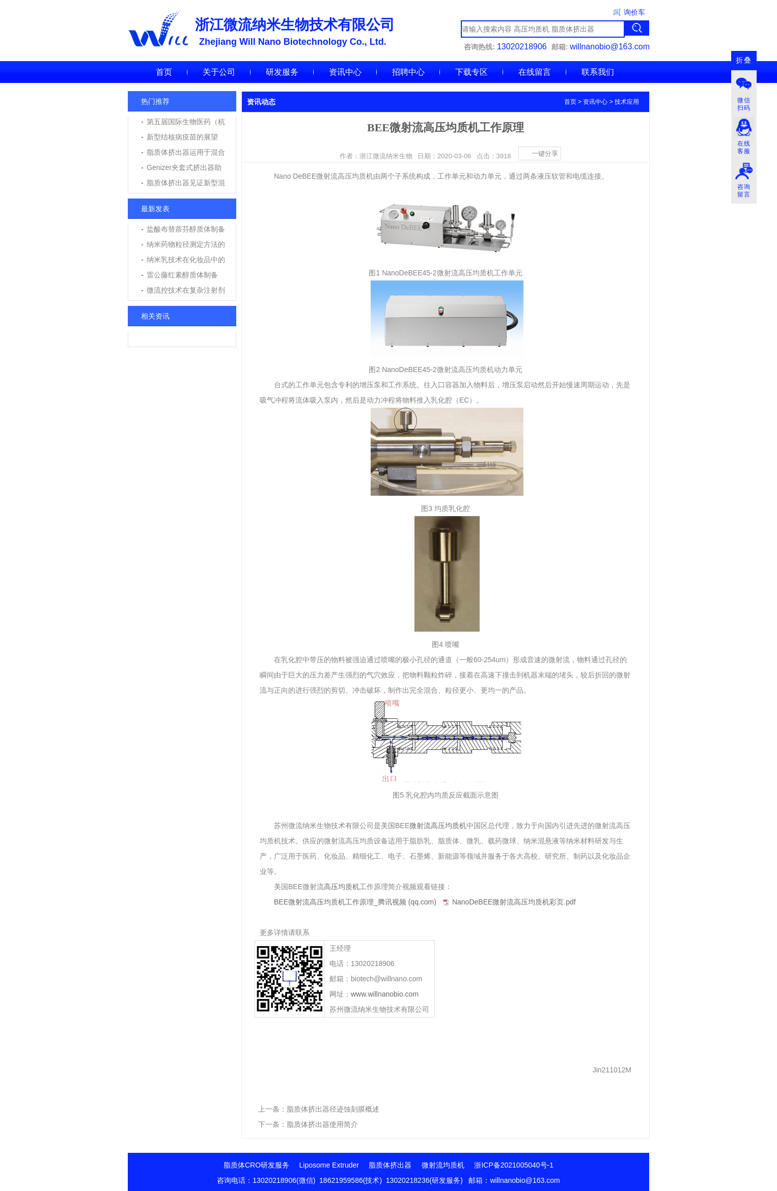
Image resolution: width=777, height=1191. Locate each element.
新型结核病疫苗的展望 (182, 137)
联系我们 (597, 72)
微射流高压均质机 (437, 825)
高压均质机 (341, 887)
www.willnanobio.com (385, 994)
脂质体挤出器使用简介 (322, 1124)
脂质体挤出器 (390, 1165)
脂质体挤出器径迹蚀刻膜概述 (333, 1109)
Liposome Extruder (329, 1165)
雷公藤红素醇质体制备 (182, 275)
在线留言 (534, 72)
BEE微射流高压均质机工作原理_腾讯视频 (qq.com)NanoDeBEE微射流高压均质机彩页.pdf (425, 902)
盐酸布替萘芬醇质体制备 (186, 229)
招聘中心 (408, 72)
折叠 (744, 60)
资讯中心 (345, 72)
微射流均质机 (443, 1165)
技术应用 (627, 101)
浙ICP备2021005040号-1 (513, 1165)
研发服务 (282, 72)
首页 (164, 72)
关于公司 (219, 72)
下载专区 (471, 72)
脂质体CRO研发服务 (256, 1165)
